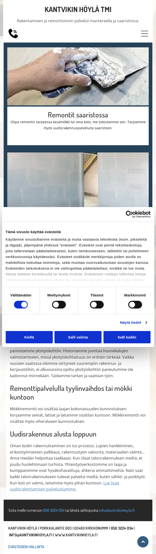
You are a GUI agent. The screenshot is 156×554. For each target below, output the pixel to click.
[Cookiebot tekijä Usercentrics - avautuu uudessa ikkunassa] (129, 214)
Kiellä (29, 337)
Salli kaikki (127, 337)
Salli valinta (78, 337)
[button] (144, 33)
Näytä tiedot (130, 322)
